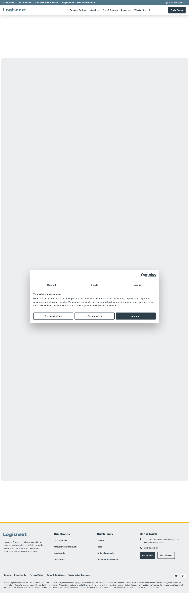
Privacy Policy (36, 575)
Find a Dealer (177, 10)
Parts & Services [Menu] (110, 10)
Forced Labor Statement (79, 575)
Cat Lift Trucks (24, 2)
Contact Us (147, 555)
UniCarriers (59, 559)
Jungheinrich (68, 2)
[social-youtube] (176, 576)
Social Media (20, 575)
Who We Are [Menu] (140, 10)
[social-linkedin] (183, 576)
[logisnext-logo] (15, 10)
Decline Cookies (53, 316)
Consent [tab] (51, 285)
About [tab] (137, 285)
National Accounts (105, 553)
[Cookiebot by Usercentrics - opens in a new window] (143, 275)
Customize (94, 316)
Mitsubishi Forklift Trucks (46, 2)
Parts (99, 546)
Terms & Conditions (55, 575)
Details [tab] (94, 285)
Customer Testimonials (107, 559)
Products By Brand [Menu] (78, 10)
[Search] (150, 10)
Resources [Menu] (126, 10)
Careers (100, 540)
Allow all (135, 316)
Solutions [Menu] (94, 10)
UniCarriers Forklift (86, 2)
